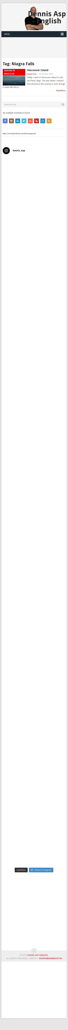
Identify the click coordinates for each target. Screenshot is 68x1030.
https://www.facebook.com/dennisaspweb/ (19, 133)
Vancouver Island (37, 70)
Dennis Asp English (37, 955)
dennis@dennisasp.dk (50, 958)
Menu (7, 34)
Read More (60, 90)
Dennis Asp (31, 74)
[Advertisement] (34, 912)
